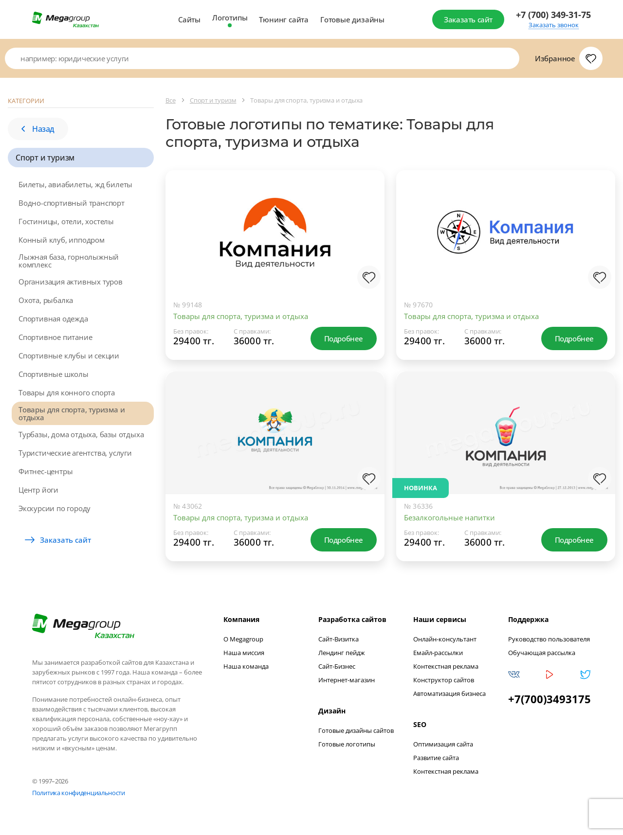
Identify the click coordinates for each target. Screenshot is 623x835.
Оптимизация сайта (443, 746)
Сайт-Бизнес (336, 668)
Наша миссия (243, 655)
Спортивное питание (55, 337)
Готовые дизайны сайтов (356, 732)
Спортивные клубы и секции (68, 355)
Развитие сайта (436, 760)
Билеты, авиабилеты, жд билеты (75, 184)
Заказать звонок (554, 25)
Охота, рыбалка (45, 300)
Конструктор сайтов (443, 682)
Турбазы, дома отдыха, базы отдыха (81, 434)
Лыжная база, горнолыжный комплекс (68, 260)
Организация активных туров (70, 281)
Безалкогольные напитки (449, 517)
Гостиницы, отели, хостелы (66, 221)
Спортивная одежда (53, 318)
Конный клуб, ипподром (61, 240)
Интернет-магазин (346, 682)
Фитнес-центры (45, 471)
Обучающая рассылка (541, 655)
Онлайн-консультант (444, 641)
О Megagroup (243, 641)
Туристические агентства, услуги (75, 453)
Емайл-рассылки (438, 655)
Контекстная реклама (445, 668)
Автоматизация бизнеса (449, 696)
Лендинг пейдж (341, 655)
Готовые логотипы (346, 746)
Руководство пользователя (549, 641)
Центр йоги (38, 490)
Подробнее (343, 338)
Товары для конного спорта (66, 392)
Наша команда (246, 668)
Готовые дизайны (352, 19)
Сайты (189, 19)
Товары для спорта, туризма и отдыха (71, 413)
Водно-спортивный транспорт (71, 203)
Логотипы (229, 17)
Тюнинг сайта (284, 19)
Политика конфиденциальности (78, 795)
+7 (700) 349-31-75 (553, 15)
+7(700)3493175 (549, 701)
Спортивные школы (53, 374)
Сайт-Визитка (338, 641)
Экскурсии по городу (54, 508)
